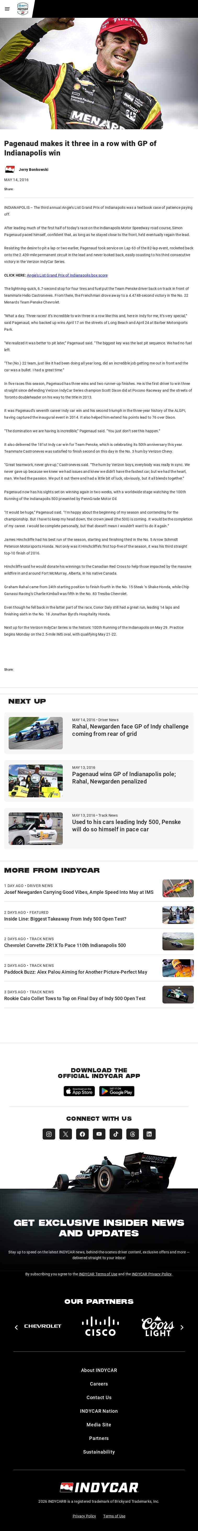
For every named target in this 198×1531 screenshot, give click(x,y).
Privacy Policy (84, 1515)
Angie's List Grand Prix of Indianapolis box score (67, 275)
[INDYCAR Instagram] (49, 1134)
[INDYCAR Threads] (132, 1134)
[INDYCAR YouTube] (99, 1134)
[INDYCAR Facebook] (82, 1134)
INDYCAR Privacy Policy (152, 1273)
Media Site (99, 1424)
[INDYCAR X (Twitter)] (65, 1134)
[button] (16, 1327)
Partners (99, 1438)
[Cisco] (100, 1326)
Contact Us (99, 1397)
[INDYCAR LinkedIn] (149, 1134)
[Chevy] (43, 1326)
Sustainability (99, 1452)
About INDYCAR (99, 1370)
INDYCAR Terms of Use (98, 1273)
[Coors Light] (158, 1326)
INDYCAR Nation (99, 1411)
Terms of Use (114, 1515)
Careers (99, 1384)
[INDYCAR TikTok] (116, 1134)
